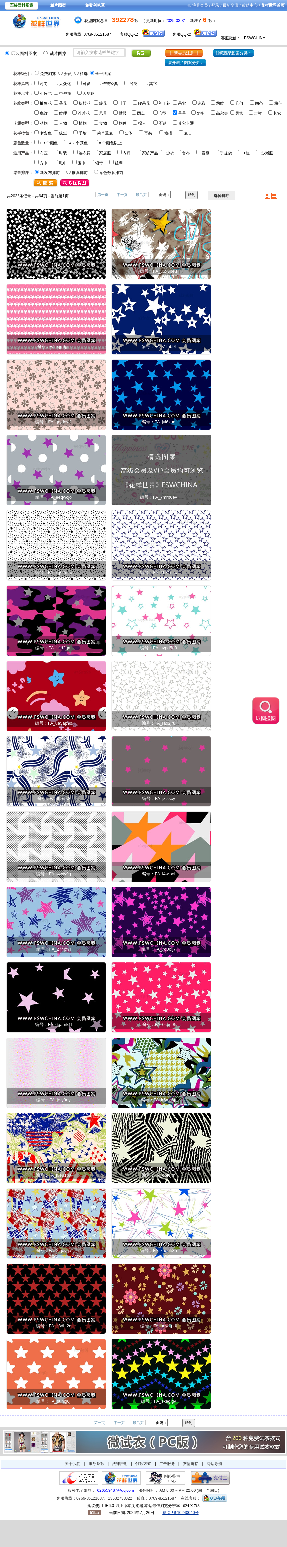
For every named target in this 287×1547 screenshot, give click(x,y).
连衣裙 (84, 153)
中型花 (65, 93)
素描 (168, 133)
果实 (182, 103)
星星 (182, 113)
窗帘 (205, 153)
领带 (99, 163)
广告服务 (167, 1463)
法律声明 (120, 1463)
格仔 (278, 103)
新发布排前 (50, 172)
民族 (239, 113)
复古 (188, 133)
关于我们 (73, 1463)
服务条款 (96, 1463)
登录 (215, 5)
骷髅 (122, 113)
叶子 (122, 103)
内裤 (126, 153)
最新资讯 (230, 5)
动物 (44, 123)
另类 (133, 83)
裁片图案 (58, 5)
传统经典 (110, 83)
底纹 (44, 113)
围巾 (82, 163)
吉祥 (258, 113)
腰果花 (144, 103)
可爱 (86, 83)
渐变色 (46, 133)
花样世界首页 (273, 5)
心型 (162, 113)
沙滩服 (267, 153)
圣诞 (162, 123)
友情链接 (190, 1463)
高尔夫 (222, 113)
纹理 (63, 113)
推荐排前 (80, 172)
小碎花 (46, 93)
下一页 (122, 195)
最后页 (141, 195)
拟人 (142, 123)
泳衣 (170, 153)
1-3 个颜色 (49, 143)
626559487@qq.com (115, 1490)
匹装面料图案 (21, 5)
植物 (83, 123)
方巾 (44, 163)
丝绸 (119, 163)
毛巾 (63, 163)
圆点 (141, 113)
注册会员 (200, 5)
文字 (200, 113)
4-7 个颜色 (78, 143)
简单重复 (105, 133)
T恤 (246, 153)
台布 (186, 153)
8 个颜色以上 (110, 143)
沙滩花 (84, 113)
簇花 (103, 103)
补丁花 (164, 103)
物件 (122, 123)
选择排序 (222, 195)
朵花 (63, 103)
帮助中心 (250, 5)
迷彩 (201, 103)
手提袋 (226, 153)
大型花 (88, 93)
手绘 (83, 133)
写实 (148, 133)
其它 (153, 83)
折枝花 (84, 103)
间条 (259, 103)
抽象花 (46, 103)
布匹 (44, 153)
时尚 (44, 83)
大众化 (65, 83)
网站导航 (214, 1463)
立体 (128, 133)
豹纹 (220, 103)
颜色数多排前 (111, 172)
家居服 (105, 153)
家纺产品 (150, 153)
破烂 (63, 133)
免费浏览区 (95, 5)
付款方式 (143, 1463)
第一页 (102, 195)
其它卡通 (186, 123)
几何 (239, 103)
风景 (103, 113)
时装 (63, 153)
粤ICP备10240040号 (180, 1512)
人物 (63, 123)
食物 (103, 123)
